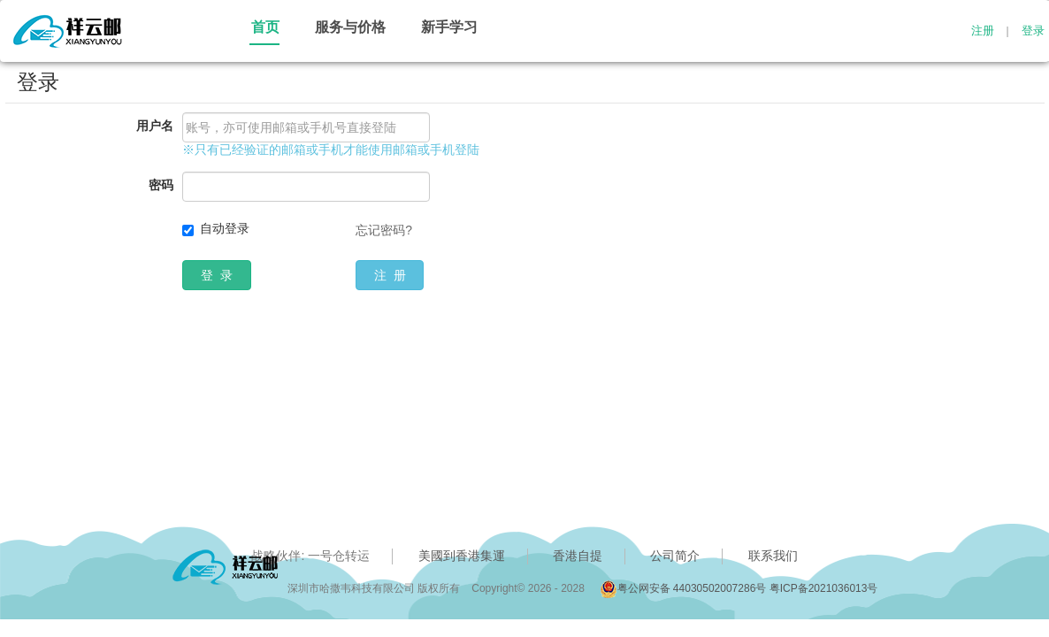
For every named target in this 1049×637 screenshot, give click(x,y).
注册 (982, 31)
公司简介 (675, 556)
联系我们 (773, 556)
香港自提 (577, 556)
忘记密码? (384, 230)
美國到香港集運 (461, 556)
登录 (1033, 31)
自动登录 (224, 228)
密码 (161, 185)
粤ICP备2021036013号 (824, 588)
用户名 (154, 126)
